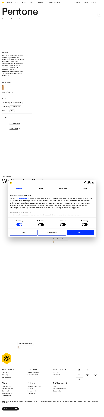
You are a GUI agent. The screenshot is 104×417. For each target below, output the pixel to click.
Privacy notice (32, 391)
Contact (56, 372)
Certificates (6, 391)
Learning (24, 2)
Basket (86, 2)
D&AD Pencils (6, 386)
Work (16, 2)
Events (40, 2)
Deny (23, 233)
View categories (9, 92)
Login (55, 386)
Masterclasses (7, 393)
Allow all (80, 233)
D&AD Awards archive (14, 19)
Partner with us (33, 375)
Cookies (30, 388)
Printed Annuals (7, 388)
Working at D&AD (33, 372)
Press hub (56, 375)
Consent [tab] (19, 188)
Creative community (53, 2)
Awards (9, 2)
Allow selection (52, 233)
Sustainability (6, 377)
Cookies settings (10, 409)
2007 (12, 110)
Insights (32, 2)
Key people (5, 375)
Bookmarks (57, 391)
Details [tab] (41, 188)
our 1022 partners (22, 198)
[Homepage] (3, 2)
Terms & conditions (34, 386)
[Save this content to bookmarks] (99, 14)
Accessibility (32, 393)
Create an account (59, 388)
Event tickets (6, 395)
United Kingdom (15, 106)
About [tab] (85, 188)
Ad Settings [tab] (63, 188)
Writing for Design (16, 102)
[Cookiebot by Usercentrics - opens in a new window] (85, 182)
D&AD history (6, 372)
